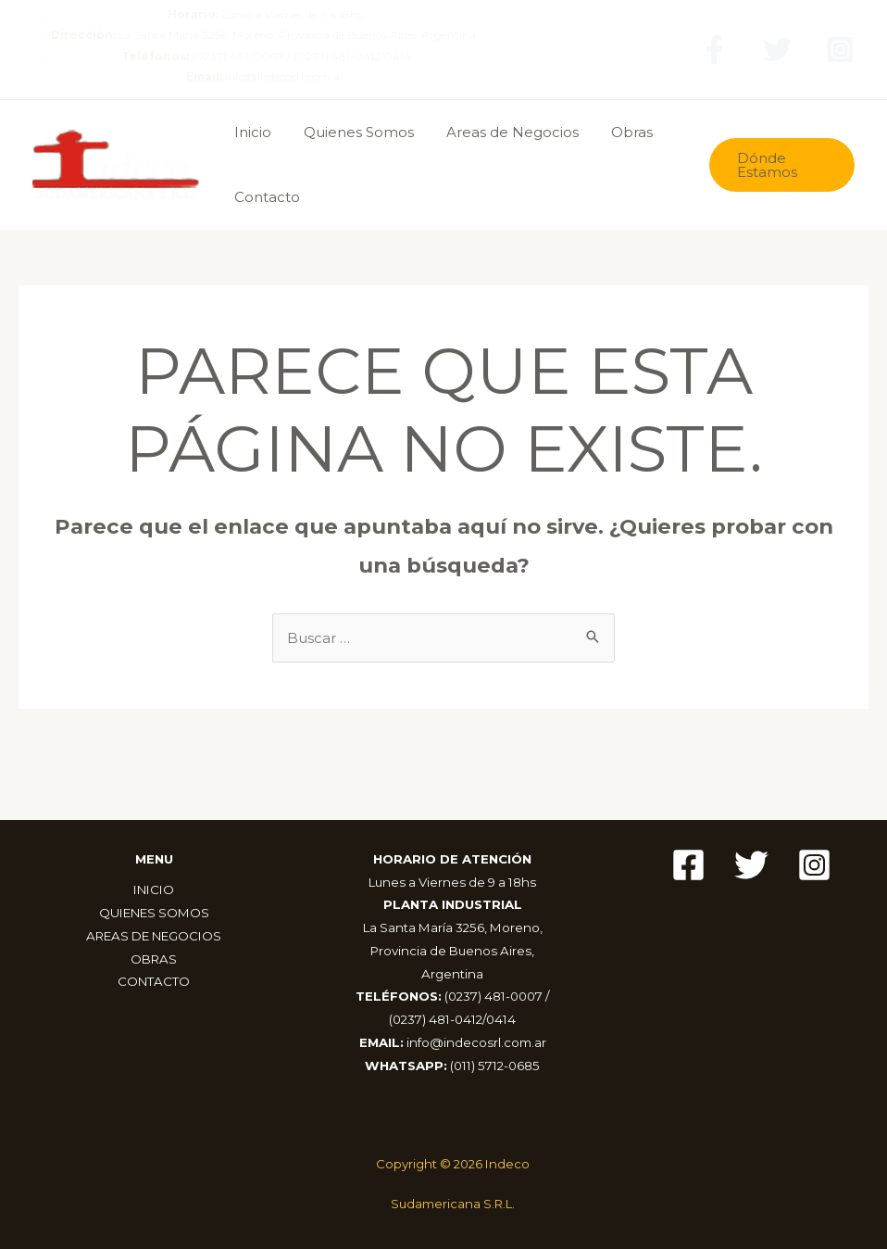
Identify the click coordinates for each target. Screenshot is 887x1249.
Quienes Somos (351, 132)
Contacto (264, 197)
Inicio (250, 132)
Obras (615, 132)
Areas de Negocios (500, 132)
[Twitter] (777, 49)
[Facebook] (714, 49)
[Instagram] (840, 49)
